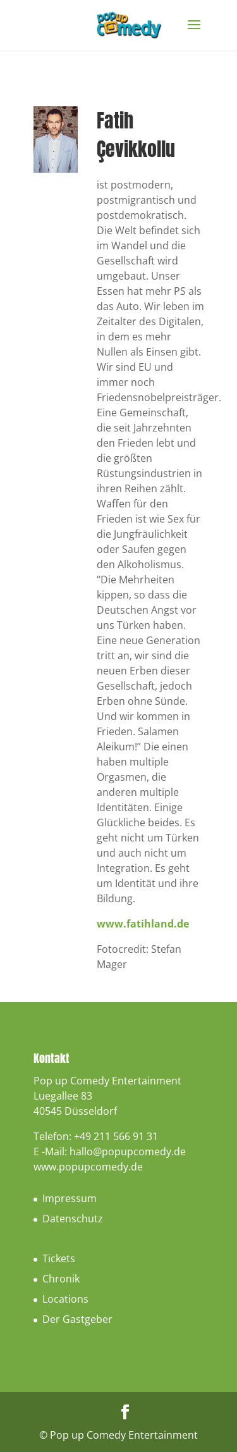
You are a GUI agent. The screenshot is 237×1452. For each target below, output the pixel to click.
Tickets (58, 1258)
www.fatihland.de (143, 924)
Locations (65, 1299)
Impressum (69, 1198)
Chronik (61, 1279)
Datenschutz (72, 1219)
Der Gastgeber (77, 1319)
